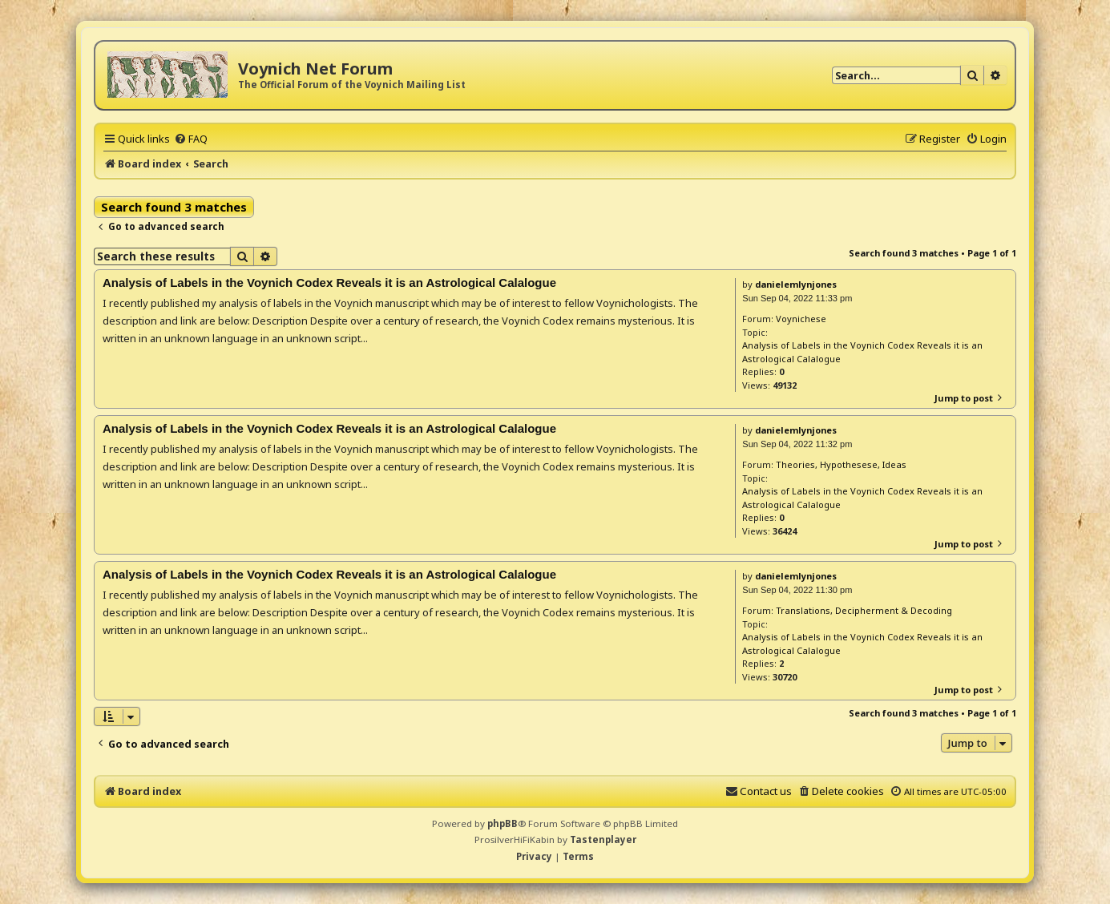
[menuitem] (191, 138)
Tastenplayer (603, 839)
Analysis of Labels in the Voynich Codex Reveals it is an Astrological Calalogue (862, 352)
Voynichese (801, 319)
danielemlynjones (796, 284)
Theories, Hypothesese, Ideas (841, 464)
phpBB (502, 823)
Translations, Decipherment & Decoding (864, 610)
